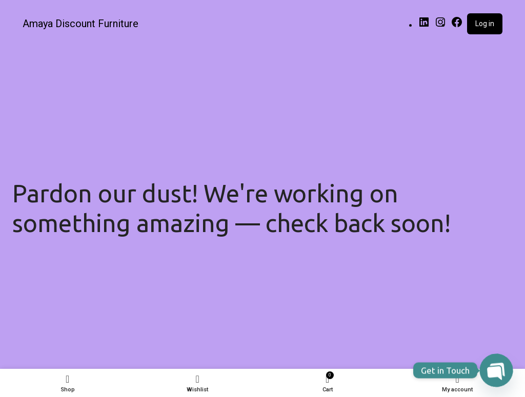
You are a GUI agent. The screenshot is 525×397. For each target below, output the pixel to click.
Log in (484, 23)
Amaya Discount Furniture (80, 23)
